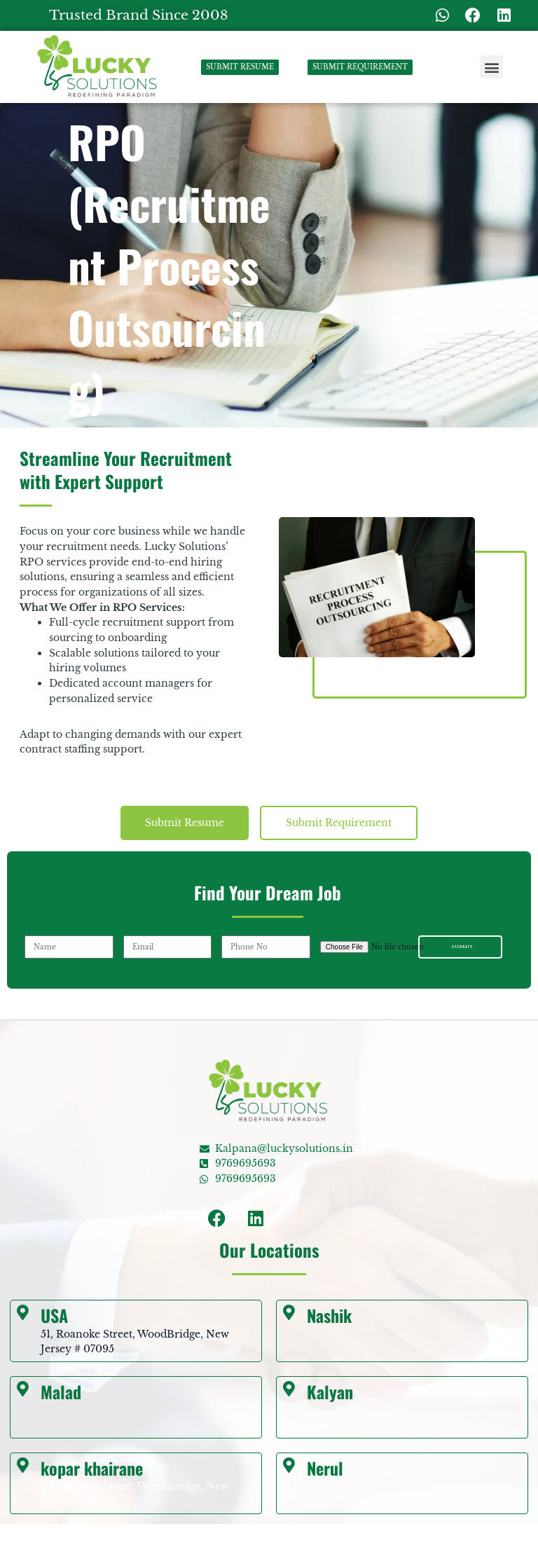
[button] (491, 66)
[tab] (184, 823)
